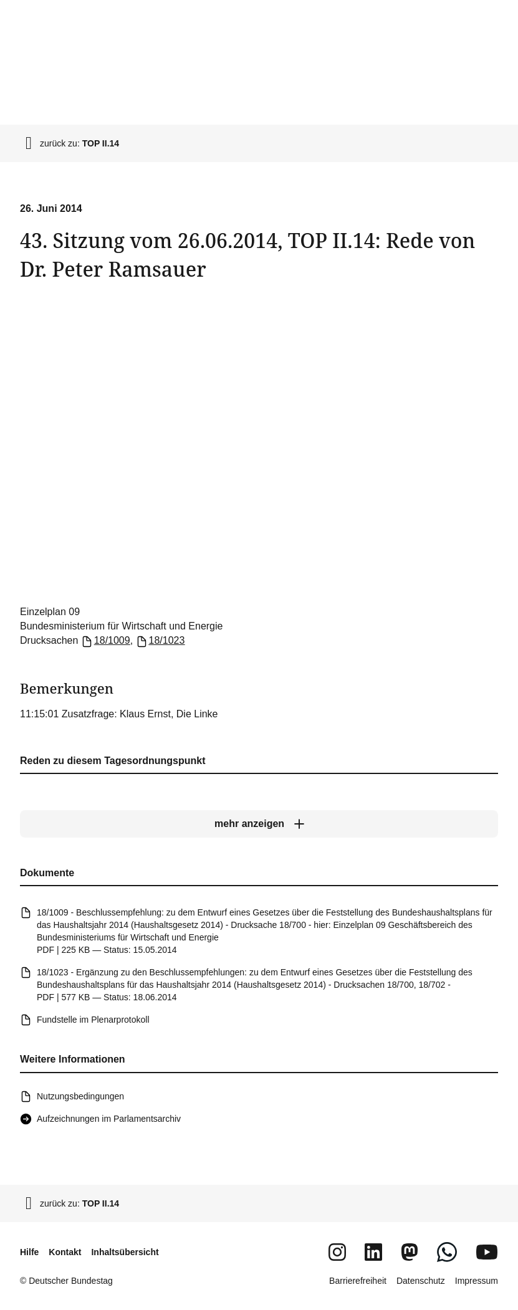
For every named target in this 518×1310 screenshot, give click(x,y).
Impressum (476, 1281)
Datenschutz (420, 1281)
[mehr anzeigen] (259, 824)
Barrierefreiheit (357, 1281)
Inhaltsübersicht (124, 1252)
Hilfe (29, 1252)
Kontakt (65, 1252)
